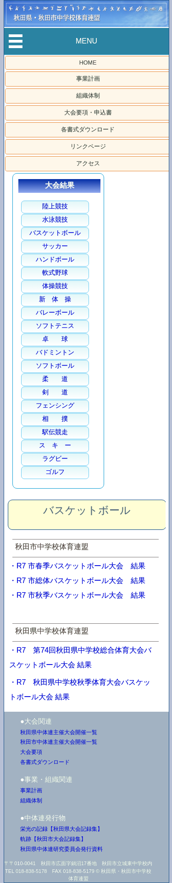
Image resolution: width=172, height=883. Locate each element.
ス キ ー (55, 445)
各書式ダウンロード (88, 129)
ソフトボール (55, 365)
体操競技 (55, 285)
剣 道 (55, 392)
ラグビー (55, 458)
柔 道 (55, 378)
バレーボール (55, 312)
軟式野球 (55, 272)
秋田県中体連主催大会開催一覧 (58, 732)
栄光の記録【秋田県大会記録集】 (61, 829)
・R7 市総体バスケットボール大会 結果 (77, 580)
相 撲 (55, 418)
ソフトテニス (55, 325)
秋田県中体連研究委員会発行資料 (61, 849)
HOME (88, 63)
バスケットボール (55, 232)
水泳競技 (55, 219)
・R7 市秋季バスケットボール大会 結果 (77, 595)
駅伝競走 (55, 432)
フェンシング (55, 405)
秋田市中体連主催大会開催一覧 (58, 742)
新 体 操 (55, 299)
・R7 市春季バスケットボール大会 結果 (77, 566)
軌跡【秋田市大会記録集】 (53, 839)
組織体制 (88, 96)
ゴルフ (55, 471)
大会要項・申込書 (88, 112)
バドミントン (55, 352)
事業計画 (88, 79)
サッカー (55, 246)
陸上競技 (55, 206)
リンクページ (88, 146)
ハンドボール (55, 259)
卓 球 (55, 339)
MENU (86, 41)
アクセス (88, 163)
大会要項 (31, 752)
